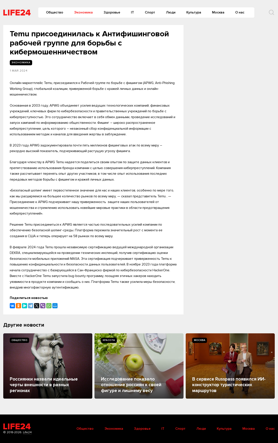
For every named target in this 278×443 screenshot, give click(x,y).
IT (132, 12)
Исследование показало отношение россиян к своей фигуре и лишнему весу (131, 384)
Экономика (83, 12)
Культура (193, 12)
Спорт (150, 12)
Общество (54, 12)
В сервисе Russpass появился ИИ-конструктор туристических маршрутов (229, 384)
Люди (170, 12)
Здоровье (112, 12)
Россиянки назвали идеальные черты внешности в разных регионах (44, 384)
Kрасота (109, 340)
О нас (239, 12)
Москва (218, 12)
